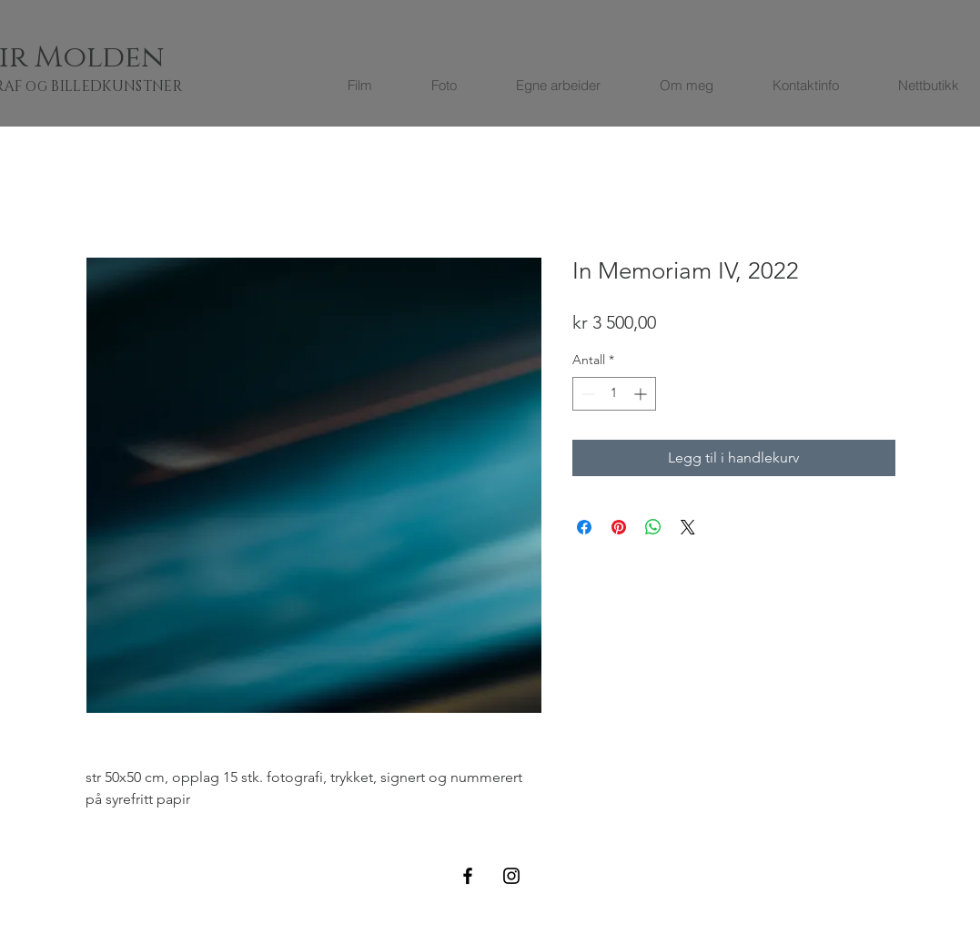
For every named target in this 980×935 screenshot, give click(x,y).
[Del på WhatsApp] (653, 527)
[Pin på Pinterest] (619, 527)
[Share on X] (688, 527)
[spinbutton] (614, 394)
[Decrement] (586, 394)
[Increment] (642, 394)
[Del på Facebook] (584, 527)
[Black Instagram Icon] (511, 876)
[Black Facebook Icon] (468, 876)
